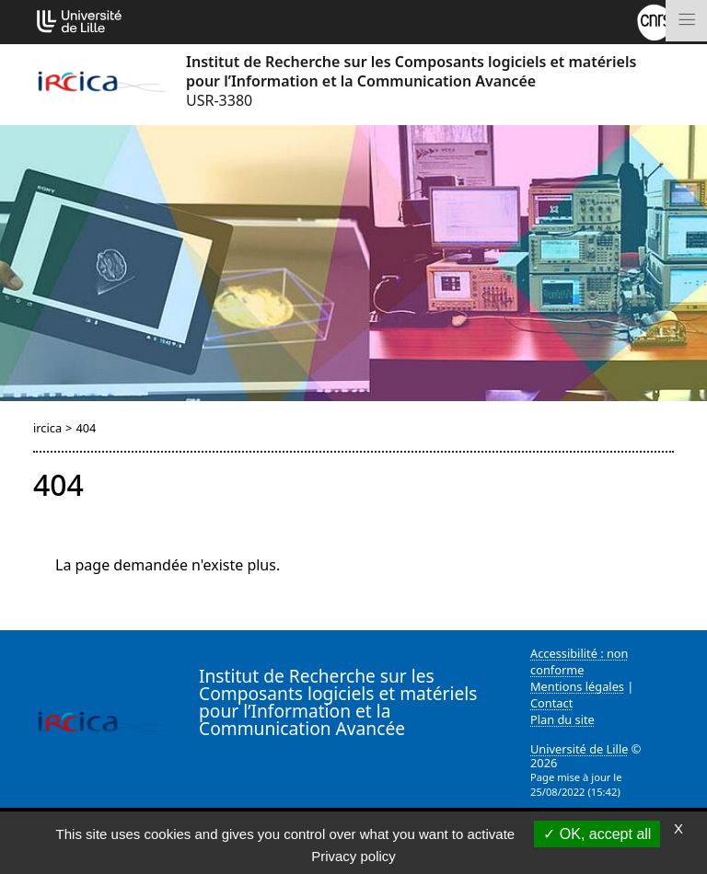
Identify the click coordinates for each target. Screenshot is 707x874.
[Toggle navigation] (686, 20)
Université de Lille (579, 749)
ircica (47, 428)
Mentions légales (577, 686)
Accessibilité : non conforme (579, 661)
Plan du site (562, 719)
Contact (551, 703)
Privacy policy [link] (353, 856)
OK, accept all (597, 834)
